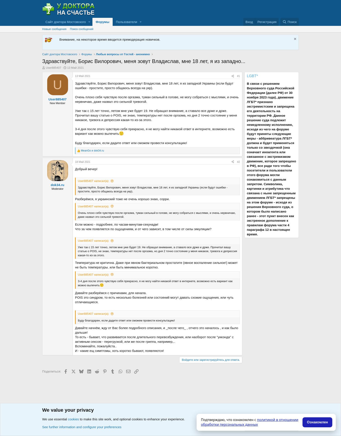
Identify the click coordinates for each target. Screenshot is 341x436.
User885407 (53, 67)
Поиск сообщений (82, 29)
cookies (73, 419)
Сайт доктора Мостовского (65, 22)
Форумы (102, 22)
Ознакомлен (317, 422)
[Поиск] (289, 22)
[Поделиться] (233, 76)
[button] (89, 22)
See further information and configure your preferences (81, 427)
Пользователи (126, 22)
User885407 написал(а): (93, 181)
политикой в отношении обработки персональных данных (249, 422)
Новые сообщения (54, 29)
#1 (238, 76)
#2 (238, 161)
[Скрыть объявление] (294, 39)
